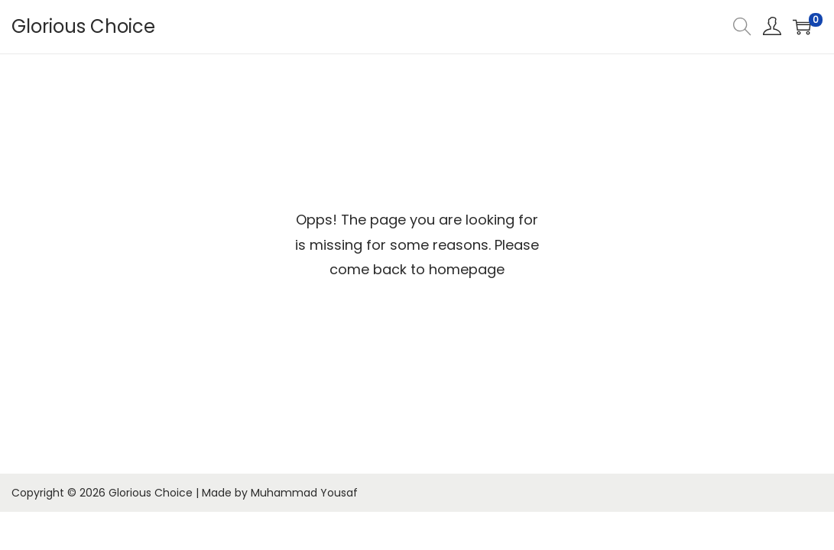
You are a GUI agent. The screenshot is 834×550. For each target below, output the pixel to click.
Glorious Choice (83, 26)
